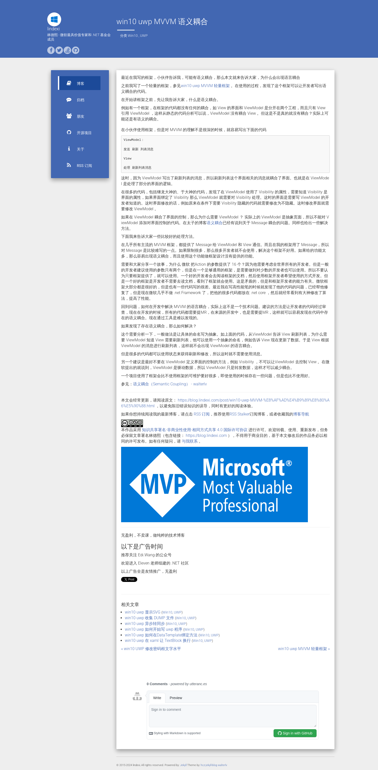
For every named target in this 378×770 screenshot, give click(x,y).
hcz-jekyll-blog (209, 765)
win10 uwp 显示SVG (142, 612)
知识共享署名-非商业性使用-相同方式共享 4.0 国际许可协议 (194, 429)
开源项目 (77, 132)
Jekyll (183, 765)
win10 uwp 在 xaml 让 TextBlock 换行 (158, 640)
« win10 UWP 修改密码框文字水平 (151, 648)
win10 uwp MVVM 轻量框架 (206, 85)
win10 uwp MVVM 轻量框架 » (304, 648)
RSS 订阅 (77, 165)
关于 (73, 149)
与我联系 (190, 441)
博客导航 (301, 414)
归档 (73, 99)
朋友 (73, 116)
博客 (73, 83)
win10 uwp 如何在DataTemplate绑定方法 (161, 635)
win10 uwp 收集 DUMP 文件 (149, 618)
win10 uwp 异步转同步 (145, 623)
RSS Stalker (239, 414)
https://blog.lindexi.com (206, 435)
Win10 (133, 36)
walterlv (222, 765)
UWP (144, 36)
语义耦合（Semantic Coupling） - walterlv (170, 384)
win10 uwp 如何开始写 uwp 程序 (153, 629)
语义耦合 (215, 222)
